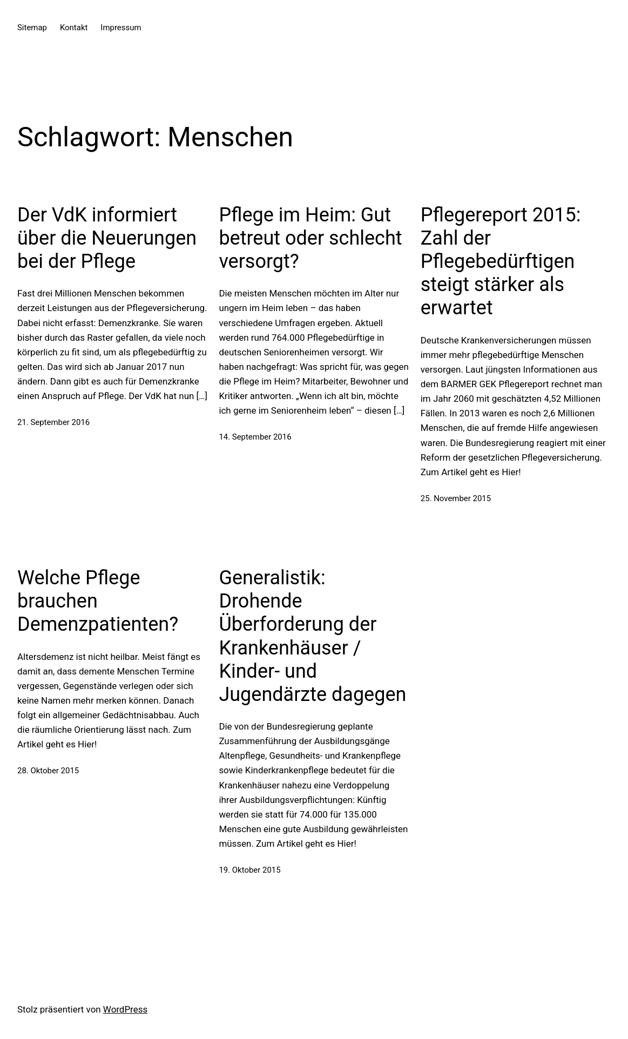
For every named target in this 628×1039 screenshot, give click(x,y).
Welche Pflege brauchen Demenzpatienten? (97, 601)
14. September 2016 (255, 437)
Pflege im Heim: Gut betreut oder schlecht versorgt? (310, 238)
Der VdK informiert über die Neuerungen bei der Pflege (107, 238)
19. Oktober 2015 (249, 870)
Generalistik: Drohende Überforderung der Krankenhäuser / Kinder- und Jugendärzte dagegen (312, 636)
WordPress (125, 1009)
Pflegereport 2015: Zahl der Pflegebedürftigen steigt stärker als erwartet (501, 262)
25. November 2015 (456, 498)
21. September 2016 (53, 422)
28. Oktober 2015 (48, 770)
